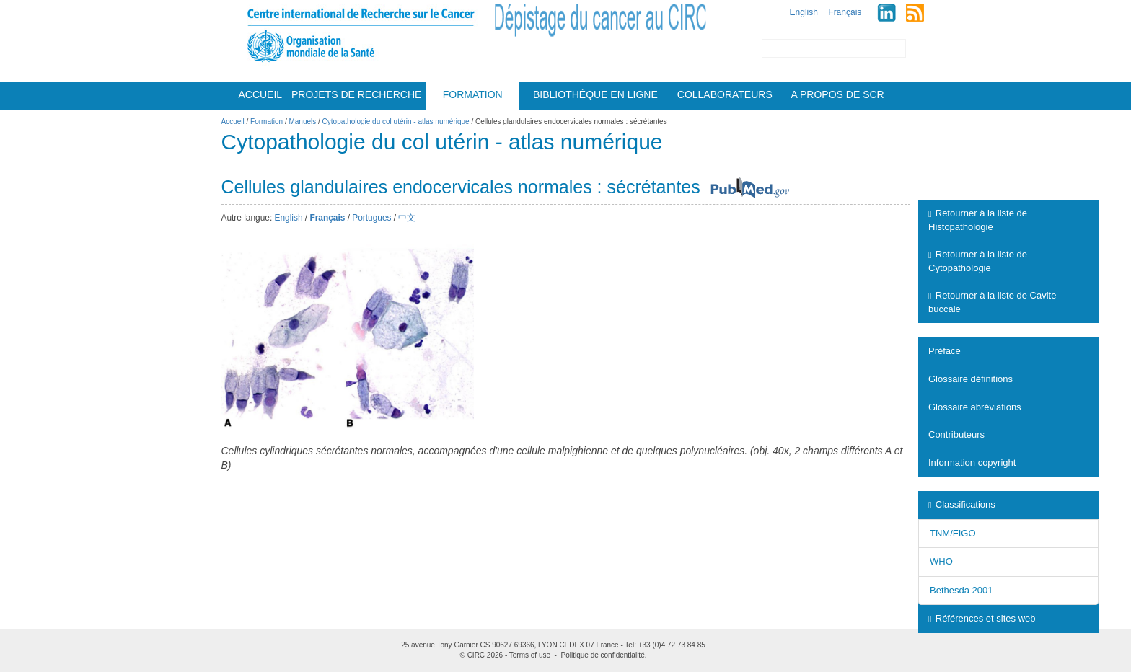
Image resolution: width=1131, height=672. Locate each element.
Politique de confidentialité (603, 655)
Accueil (260, 94)
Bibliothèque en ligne (595, 94)
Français (844, 12)
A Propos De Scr (837, 94)
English (804, 12)
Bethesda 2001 (961, 590)
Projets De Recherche (356, 94)
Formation (473, 94)
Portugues (371, 218)
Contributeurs (956, 434)
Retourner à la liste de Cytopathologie (977, 261)
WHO (941, 561)
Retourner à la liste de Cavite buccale (992, 302)
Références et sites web (981, 618)
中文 (406, 218)
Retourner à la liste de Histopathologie (977, 220)
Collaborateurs (725, 94)
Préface (944, 350)
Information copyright (972, 462)
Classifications (961, 504)
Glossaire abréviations (974, 407)
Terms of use (529, 655)
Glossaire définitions (970, 378)
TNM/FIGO (953, 533)
